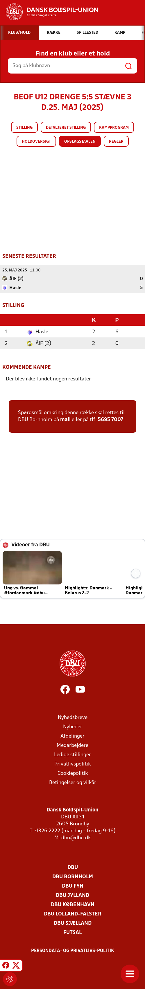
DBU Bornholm (72, 876)
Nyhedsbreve (72, 717)
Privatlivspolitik (72, 763)
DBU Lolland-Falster (72, 913)
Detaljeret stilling (66, 128)
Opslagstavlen (80, 142)
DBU (72, 867)
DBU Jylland (72, 895)
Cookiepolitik (73, 772)
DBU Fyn (72, 885)
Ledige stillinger (72, 754)
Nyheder (72, 726)
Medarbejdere (72, 745)
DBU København (72, 904)
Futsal (72, 932)
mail (65, 419)
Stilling (24, 128)
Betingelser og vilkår (72, 782)
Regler (116, 142)
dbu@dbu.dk (76, 837)
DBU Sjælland (73, 922)
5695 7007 (110, 419)
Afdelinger (72, 735)
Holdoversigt (36, 142)
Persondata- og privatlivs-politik (72, 950)
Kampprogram (114, 128)
